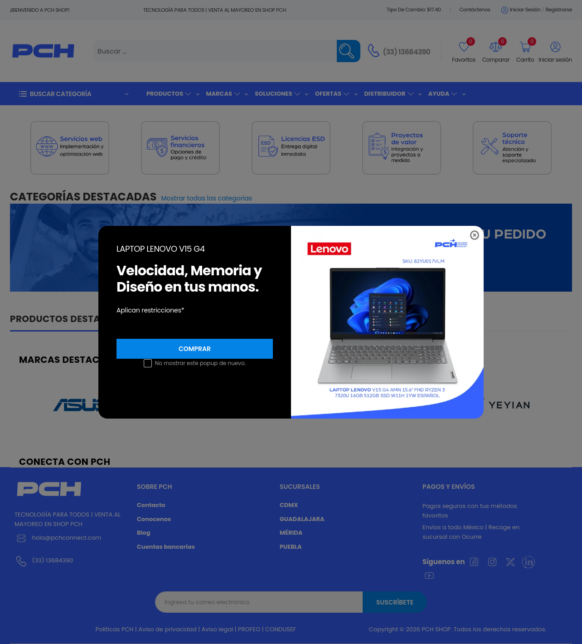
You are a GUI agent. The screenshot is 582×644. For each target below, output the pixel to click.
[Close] (474, 235)
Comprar (195, 348)
